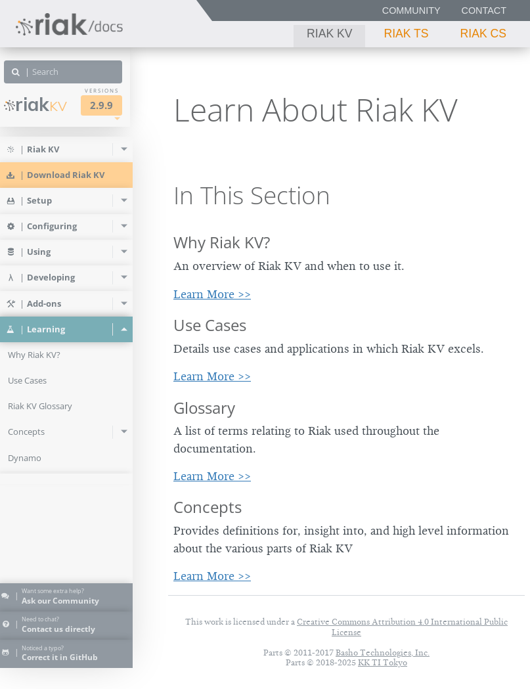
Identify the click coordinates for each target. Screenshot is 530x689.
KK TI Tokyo (382, 662)
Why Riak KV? (221, 242)
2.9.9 (115, 105)
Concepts (207, 507)
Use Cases (209, 325)
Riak (49, 104)
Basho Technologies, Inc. (383, 652)
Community (411, 10)
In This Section (251, 195)
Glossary (204, 407)
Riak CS (483, 33)
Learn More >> (212, 294)
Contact (484, 10)
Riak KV (329, 33)
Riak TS (406, 33)
